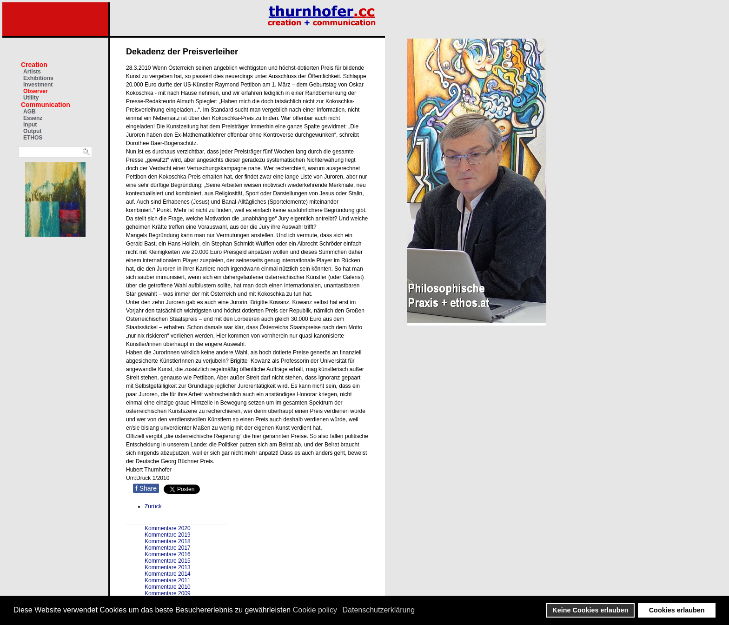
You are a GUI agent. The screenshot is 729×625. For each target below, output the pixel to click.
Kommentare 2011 (168, 580)
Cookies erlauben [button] (677, 610)
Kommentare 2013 (168, 567)
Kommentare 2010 (168, 587)
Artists (32, 71)
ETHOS (32, 137)
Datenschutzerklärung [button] (379, 610)
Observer (35, 91)
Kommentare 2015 (168, 561)
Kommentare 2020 (168, 528)
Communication (45, 104)
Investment (38, 84)
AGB (29, 111)
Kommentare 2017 (168, 548)
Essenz (32, 118)
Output (32, 131)
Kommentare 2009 (168, 593)
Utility (31, 97)
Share (146, 488)
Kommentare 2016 (168, 554)
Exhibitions (38, 78)
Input (30, 124)
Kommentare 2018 (168, 541)
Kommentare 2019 (168, 535)
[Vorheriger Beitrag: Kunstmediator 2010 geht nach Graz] (153, 506)
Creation (34, 64)
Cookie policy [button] (315, 610)
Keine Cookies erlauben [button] (590, 610)
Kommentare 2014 (168, 574)
